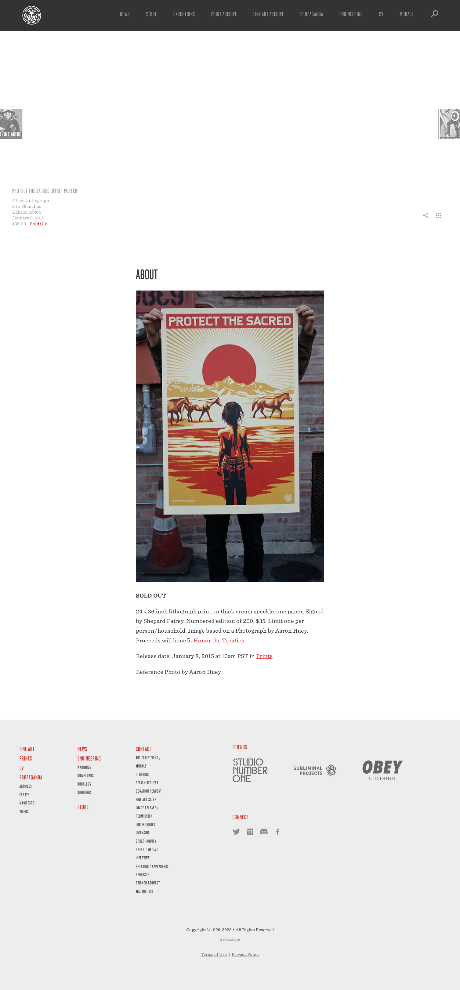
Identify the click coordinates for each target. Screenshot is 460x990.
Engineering (351, 14)
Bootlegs (84, 784)
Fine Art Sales (146, 799)
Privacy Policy (245, 954)
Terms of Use (214, 954)
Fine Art (27, 749)
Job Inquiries (145, 824)
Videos (24, 811)
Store (151, 14)
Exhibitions (184, 14)
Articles (26, 786)
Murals (407, 14)
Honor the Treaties (219, 640)
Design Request (147, 783)
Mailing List (145, 891)
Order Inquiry (146, 841)
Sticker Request (148, 883)
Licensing (143, 833)
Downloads (86, 775)
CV (381, 14)
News (125, 14)
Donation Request (149, 791)
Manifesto (27, 803)
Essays (25, 794)
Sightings (85, 792)
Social (228, 939)
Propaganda (311, 14)
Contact (143, 749)
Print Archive (224, 14)
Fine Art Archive (268, 14)
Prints (264, 656)
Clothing (142, 774)
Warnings (85, 767)
